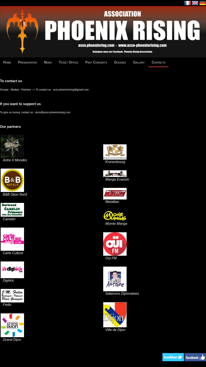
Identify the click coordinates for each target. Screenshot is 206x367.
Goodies (120, 62)
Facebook (195, 357)
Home (7, 62)
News (48, 62)
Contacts (158, 62)
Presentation (27, 62)
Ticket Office (68, 62)
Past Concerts (96, 62)
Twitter (173, 357)
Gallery (139, 62)
